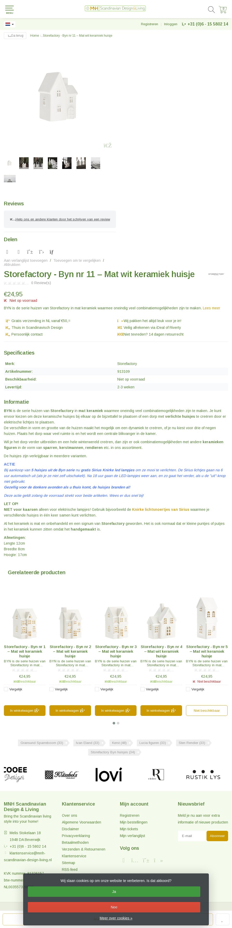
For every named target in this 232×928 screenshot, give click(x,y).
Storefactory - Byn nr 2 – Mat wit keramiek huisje (70, 651)
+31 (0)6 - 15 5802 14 (208, 24)
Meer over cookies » (116, 918)
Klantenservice (74, 856)
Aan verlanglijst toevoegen (26, 260)
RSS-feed (70, 869)
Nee (114, 907)
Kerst (119, 743)
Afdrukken (12, 265)
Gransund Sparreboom (42, 743)
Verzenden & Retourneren (83, 849)
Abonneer (217, 836)
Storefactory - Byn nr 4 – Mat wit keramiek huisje (161, 651)
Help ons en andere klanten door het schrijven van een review (60, 219)
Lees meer (211, 308)
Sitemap (68, 863)
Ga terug (15, 35)
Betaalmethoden (75, 842)
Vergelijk (15, 689)
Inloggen (170, 24)
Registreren (149, 24)
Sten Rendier (192, 743)
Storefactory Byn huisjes (113, 752)
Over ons (69, 815)
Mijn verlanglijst (132, 836)
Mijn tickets (129, 829)
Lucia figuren (152, 743)
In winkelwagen (25, 711)
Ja (114, 892)
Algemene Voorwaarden (81, 822)
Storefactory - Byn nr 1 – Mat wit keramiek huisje (24, 651)
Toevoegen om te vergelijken (77, 260)
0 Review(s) (41, 283)
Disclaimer (70, 829)
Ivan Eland (87, 743)
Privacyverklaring (76, 836)
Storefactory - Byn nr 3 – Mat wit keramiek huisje (116, 651)
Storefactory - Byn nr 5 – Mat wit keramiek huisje (207, 651)
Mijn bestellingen (133, 822)
